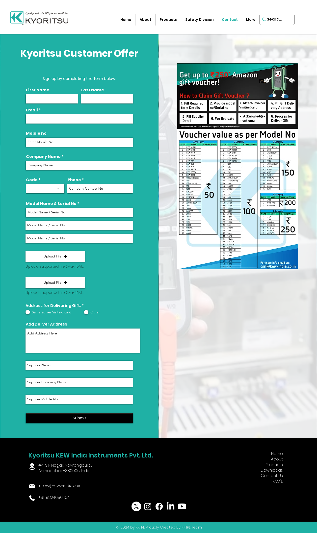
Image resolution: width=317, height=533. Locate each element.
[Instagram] (148, 506)
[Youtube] (182, 506)
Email (32, 110)
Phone (74, 180)
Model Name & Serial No (51, 204)
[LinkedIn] (170, 506)
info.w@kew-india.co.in (59, 485)
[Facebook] (159, 506)
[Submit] (79, 418)
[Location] (32, 466)
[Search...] (275, 19)
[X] (136, 506)
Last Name (92, 90)
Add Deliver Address (46, 324)
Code (32, 180)
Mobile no (36, 133)
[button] (55, 256)
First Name (37, 90)
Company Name (43, 157)
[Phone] (32, 498)
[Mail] (32, 486)
